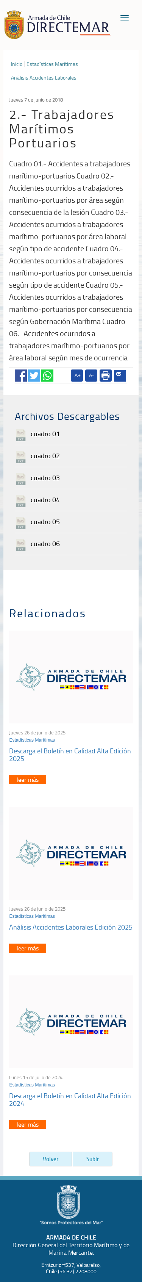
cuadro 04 (45, 499)
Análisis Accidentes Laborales (43, 78)
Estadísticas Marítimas (52, 64)
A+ (78, 375)
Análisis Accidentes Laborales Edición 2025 (71, 926)
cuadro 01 (45, 433)
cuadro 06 (45, 543)
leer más (28, 779)
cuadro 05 (45, 521)
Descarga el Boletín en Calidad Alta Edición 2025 (70, 754)
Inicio (16, 64)
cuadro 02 (45, 455)
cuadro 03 (45, 477)
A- (91, 375)
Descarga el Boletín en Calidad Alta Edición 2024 (70, 1099)
